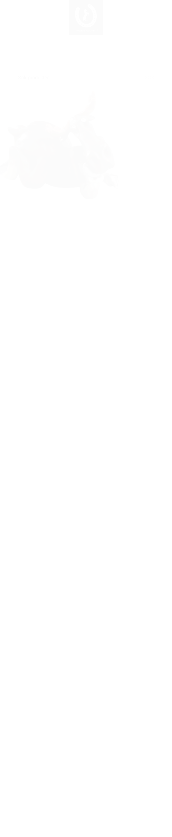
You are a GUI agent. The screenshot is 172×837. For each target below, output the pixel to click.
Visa (47, 499)
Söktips (129, 778)
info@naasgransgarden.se (85, 659)
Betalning (129, 805)
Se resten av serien (34, 330)
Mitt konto (129, 787)
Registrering (43, 770)
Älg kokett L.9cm (47, 449)
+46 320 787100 (85, 676)
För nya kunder (129, 760)
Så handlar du (129, 769)
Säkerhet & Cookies (129, 814)
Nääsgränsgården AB (86, 642)
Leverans (129, 796)
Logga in (43, 761)
